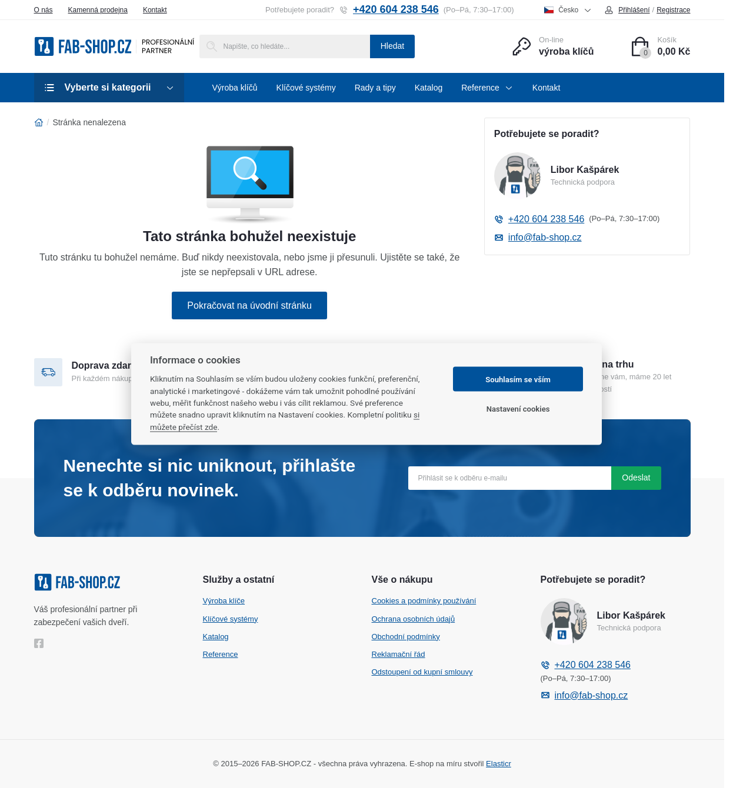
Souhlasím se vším (518, 379)
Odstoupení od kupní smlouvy (422, 671)
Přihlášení (626, 10)
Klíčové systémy (230, 619)
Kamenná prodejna (98, 10)
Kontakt (155, 10)
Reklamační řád (398, 654)
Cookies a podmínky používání (424, 600)
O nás (43, 10)
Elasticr (498, 763)
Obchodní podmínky (406, 636)
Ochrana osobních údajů (413, 619)
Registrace (673, 10)
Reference (220, 654)
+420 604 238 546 (389, 9)
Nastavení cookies (518, 408)
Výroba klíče (224, 600)
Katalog (216, 636)
